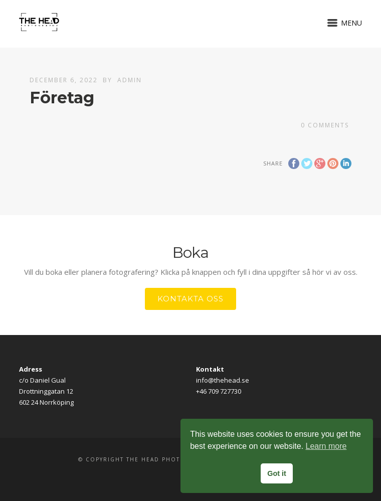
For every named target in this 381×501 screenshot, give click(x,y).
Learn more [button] (326, 446)
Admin (129, 80)
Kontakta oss (190, 298)
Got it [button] (276, 473)
